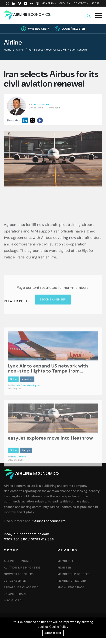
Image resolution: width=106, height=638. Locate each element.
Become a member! (53, 322)
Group (63, 3)
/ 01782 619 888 (40, 539)
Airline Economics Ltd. (50, 521)
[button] (98, 16)
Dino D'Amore (41, 104)
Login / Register (73, 28)
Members (48, 3)
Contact (80, 3)
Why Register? (38, 28)
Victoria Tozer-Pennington (25, 402)
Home (7, 49)
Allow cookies (53, 633)
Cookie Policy (58, 627)
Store (95, 3)
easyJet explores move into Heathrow (50, 455)
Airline (20, 49)
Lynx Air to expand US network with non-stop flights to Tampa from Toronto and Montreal (48, 388)
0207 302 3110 (15, 539)
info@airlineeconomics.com (26, 534)
